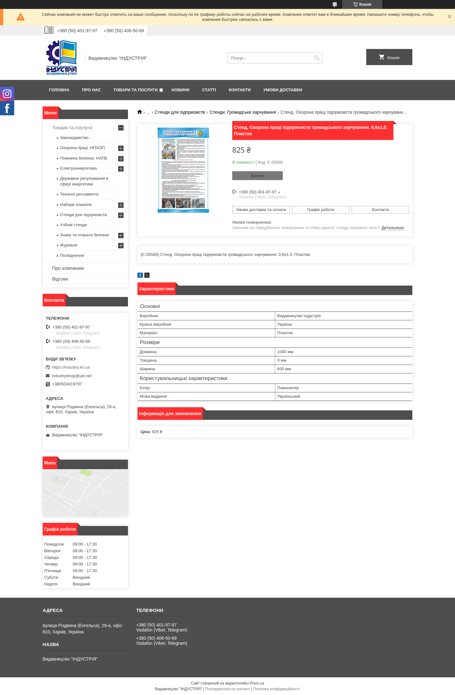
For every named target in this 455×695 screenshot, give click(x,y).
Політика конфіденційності (276, 689)
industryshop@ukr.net (72, 375)
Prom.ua (257, 683)
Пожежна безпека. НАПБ (83, 158)
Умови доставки (282, 90)
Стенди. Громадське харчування (242, 112)
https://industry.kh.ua (71, 367)
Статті (209, 90)
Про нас (91, 90)
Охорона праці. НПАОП (82, 147)
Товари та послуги (135, 90)
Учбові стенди (73, 224)
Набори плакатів (76, 204)
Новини (181, 90)
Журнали (68, 245)
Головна (59, 90)
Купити (257, 175)
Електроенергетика (78, 168)
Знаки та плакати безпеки (84, 235)
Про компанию (68, 268)
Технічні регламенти (79, 194)
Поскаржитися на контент (227, 689)
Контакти (240, 90)
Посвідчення (72, 255)
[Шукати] (316, 57)
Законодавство (74, 137)
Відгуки (60, 278)
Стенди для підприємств (180, 112)
